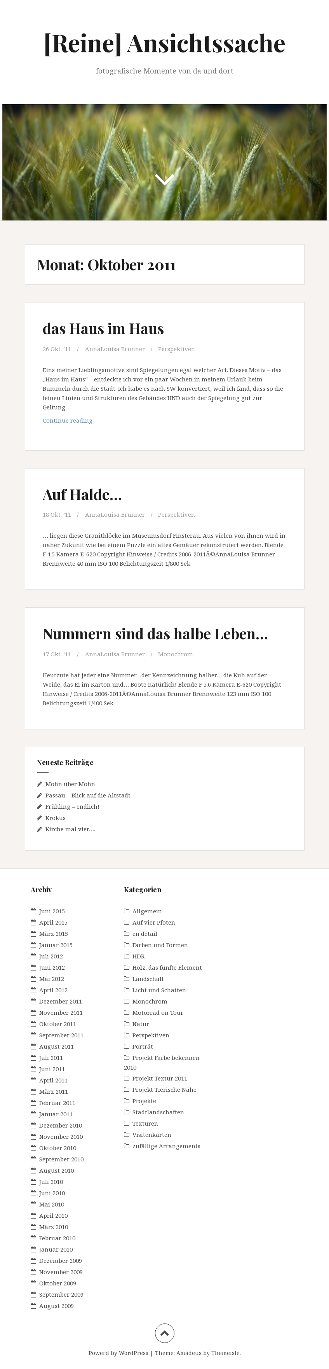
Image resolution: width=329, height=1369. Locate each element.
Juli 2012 (51, 956)
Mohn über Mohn (70, 784)
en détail (144, 933)
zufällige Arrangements (166, 1146)
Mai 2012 (51, 979)
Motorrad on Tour (157, 1012)
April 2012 (53, 990)
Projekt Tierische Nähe (164, 1089)
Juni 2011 (52, 1069)
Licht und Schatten (159, 990)
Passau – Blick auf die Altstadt (88, 795)
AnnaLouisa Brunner (115, 349)
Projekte (144, 1101)
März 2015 (53, 933)
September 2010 (61, 1159)
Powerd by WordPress (118, 1353)
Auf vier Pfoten (153, 922)
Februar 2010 (57, 1238)
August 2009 (56, 1306)
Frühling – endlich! (72, 806)
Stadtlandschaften (158, 1112)
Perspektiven (176, 349)
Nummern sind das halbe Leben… (155, 633)
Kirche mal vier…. (70, 829)
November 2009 (61, 1272)
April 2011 (53, 1080)
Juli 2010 (51, 1181)
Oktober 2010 (57, 1148)
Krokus (55, 818)
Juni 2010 (52, 1193)
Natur (140, 1024)
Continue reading (74, 422)
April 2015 (53, 922)
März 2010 (53, 1227)
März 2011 (53, 1091)
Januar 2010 (56, 1249)
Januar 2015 (56, 945)
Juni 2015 (52, 911)
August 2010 (56, 1170)
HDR (138, 956)
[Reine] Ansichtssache (164, 42)
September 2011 (61, 1035)
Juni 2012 (52, 967)
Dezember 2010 (60, 1125)
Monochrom (175, 654)
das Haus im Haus (103, 328)
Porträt (142, 1046)
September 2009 (61, 1294)
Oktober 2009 (57, 1283)
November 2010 (61, 1136)
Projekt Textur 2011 (159, 1078)
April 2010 (53, 1215)
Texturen (145, 1123)
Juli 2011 (51, 1057)
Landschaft (148, 979)
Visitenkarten (151, 1134)
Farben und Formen (160, 945)
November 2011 (61, 1012)
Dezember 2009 (60, 1260)
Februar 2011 (57, 1103)
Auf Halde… (82, 494)
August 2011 (56, 1046)
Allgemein (147, 911)
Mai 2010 (51, 1204)
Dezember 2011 (60, 1001)
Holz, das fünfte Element (167, 967)
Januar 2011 (56, 1114)
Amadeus (189, 1353)
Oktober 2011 (57, 1024)
